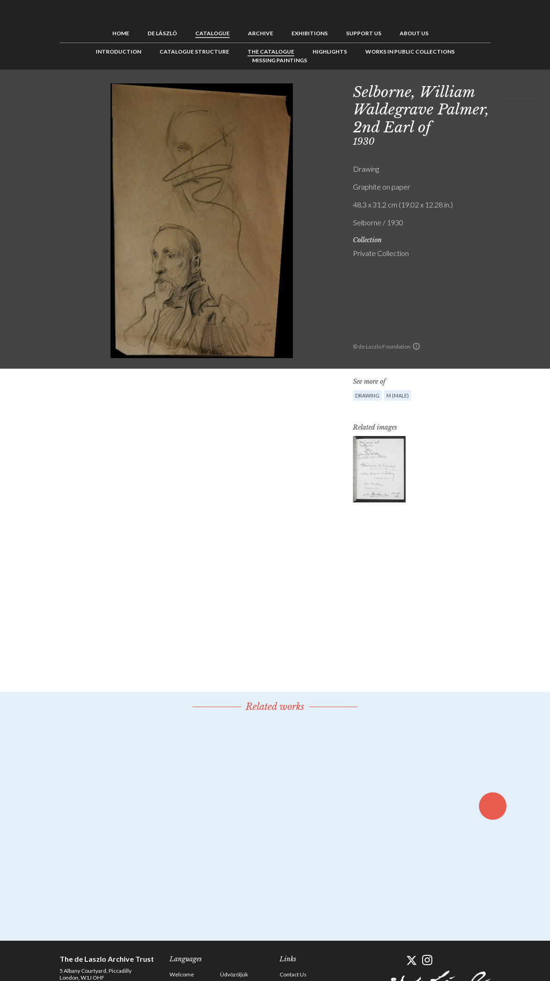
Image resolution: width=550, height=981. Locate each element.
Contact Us (293, 974)
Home (120, 33)
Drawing (367, 395)
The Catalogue (271, 51)
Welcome (182, 974)
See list (521, 90)
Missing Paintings (279, 60)
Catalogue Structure (194, 51)
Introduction (118, 51)
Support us (363, 33)
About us (414, 33)
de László (162, 33)
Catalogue (212, 33)
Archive (260, 33)
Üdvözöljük (234, 974)
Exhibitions (310, 33)
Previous (506, 90)
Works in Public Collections (410, 51)
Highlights (330, 51)
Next (535, 90)
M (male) (397, 395)
